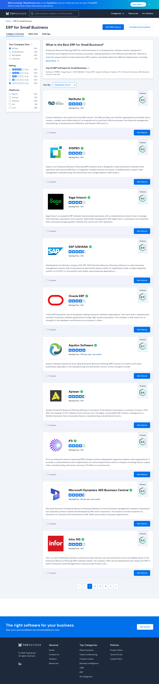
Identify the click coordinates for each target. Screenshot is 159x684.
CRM (82, 667)
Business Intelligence (89, 663)
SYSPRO (74, 148)
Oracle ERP (76, 296)
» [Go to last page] (116, 586)
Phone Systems (86, 650)
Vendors (52, 659)
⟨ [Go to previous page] (84, 586)
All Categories (86, 676)
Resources (53, 663)
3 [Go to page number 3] (100, 586)
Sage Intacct (77, 197)
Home (51, 650)
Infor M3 (74, 539)
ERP (81, 672)
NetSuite (75, 99)
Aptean (74, 391)
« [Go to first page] (79, 586)
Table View (33, 34)
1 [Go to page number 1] (89, 586)
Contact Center (87, 659)
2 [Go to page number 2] (95, 586)
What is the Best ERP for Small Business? (75, 45)
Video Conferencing (88, 654)
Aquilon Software (81, 345)
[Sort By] (65, 85)
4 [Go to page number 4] (105, 586)
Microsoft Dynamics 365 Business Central (98, 490)
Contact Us (54, 654)
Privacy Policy (116, 650)
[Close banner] (149, 4)
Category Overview (15, 34)
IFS (71, 441)
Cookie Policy (116, 659)
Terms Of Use (116, 654)
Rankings (46, 34)
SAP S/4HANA (78, 247)
